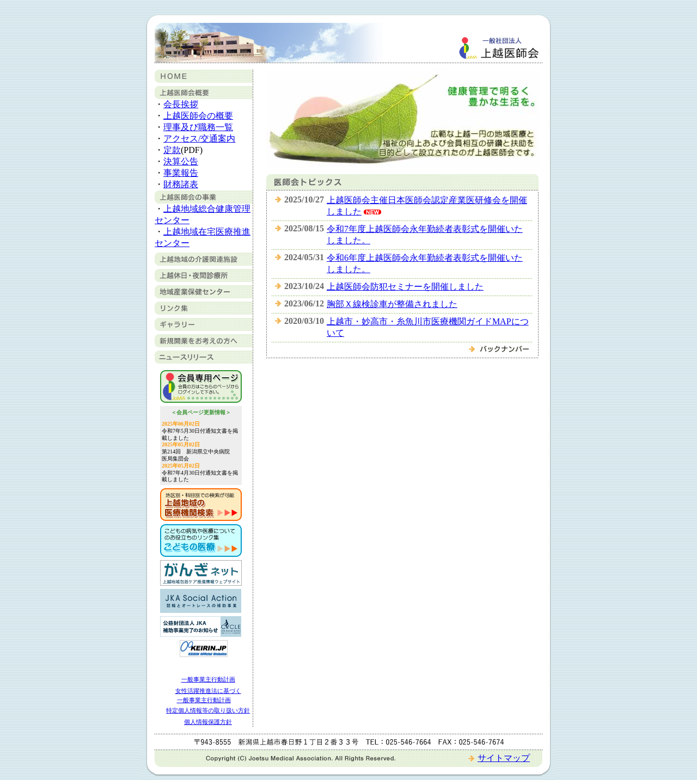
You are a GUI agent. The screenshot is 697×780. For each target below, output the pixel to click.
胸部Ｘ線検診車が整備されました (392, 304)
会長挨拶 (180, 104)
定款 (172, 150)
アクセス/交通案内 (199, 138)
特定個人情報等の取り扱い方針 (208, 710)
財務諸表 (180, 184)
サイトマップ (504, 758)
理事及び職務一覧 (198, 127)
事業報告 (180, 172)
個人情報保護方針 (208, 721)
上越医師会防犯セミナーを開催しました (405, 286)
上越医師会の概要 (198, 115)
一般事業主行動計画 (208, 679)
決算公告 (180, 161)
